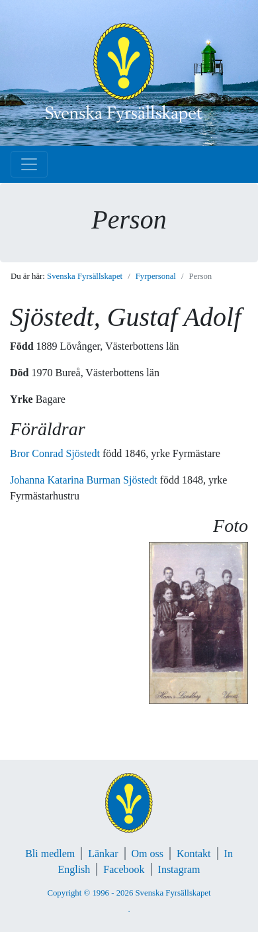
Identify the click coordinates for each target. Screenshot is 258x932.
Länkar (103, 853)
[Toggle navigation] (29, 164)
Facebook (123, 869)
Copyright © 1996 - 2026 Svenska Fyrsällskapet (128, 893)
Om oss (147, 853)
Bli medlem (50, 853)
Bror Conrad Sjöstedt (56, 453)
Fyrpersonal (156, 276)
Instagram (179, 869)
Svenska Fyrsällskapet (84, 276)
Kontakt (194, 853)
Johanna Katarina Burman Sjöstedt (85, 480)
